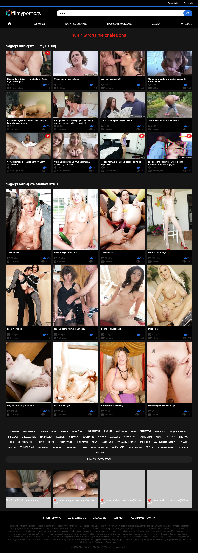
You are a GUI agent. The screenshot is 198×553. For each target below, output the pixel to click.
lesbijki (60, 437)
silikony (73, 437)
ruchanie (88, 436)
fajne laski (27, 447)
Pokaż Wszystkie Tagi (99, 459)
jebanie (83, 447)
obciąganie (25, 442)
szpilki (150, 447)
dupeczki (145, 431)
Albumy (156, 24)
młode (64, 431)
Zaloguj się (188, 3)
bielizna (13, 436)
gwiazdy (102, 437)
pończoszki (160, 431)
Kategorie (186, 24)
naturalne (43, 447)
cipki (12, 442)
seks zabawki (135, 447)
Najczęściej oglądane (119, 24)
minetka (145, 442)
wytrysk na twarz (164, 442)
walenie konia (166, 447)
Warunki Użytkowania (142, 518)
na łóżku (170, 437)
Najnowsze (39, 24)
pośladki (183, 447)
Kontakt (118, 518)
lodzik (40, 442)
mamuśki (56, 447)
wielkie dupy (30, 431)
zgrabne (115, 437)
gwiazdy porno (126, 442)
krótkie (52, 442)
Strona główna (9, 24)
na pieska (46, 436)
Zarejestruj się (173, 3)
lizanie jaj (71, 447)
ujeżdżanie (29, 436)
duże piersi (82, 442)
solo (133, 431)
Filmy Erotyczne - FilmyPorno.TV (92, 547)
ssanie (108, 431)
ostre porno (98, 452)
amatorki (146, 436)
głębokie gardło (178, 431)
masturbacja (99, 447)
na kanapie (118, 447)
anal (158, 437)
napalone (14, 431)
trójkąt (184, 436)
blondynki (66, 442)
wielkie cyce (130, 437)
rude (94, 442)
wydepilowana (49, 431)
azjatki (12, 447)
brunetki (94, 431)
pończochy (121, 431)
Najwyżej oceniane (76, 24)
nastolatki (107, 442)
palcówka (78, 431)
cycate (183, 442)
